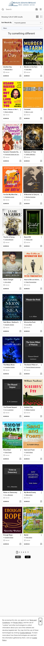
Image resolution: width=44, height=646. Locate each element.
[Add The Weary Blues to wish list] (20, 374)
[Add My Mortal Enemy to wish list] (41, 501)
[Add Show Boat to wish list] (20, 459)
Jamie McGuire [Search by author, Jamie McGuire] (9, 239)
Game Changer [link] (8, 280)
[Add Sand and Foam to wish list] (41, 459)
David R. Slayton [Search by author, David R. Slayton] (9, 325)
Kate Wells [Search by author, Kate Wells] (28, 69)
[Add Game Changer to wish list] (20, 289)
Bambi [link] (26, 535)
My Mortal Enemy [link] (30, 492)
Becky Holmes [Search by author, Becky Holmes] (9, 112)
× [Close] (40, 621)
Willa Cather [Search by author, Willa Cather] (29, 495)
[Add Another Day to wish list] (20, 76)
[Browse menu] (41, 9)
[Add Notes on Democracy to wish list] (20, 501)
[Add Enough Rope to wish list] (20, 544)
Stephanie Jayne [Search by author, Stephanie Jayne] (9, 197)
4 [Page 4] (23, 552)
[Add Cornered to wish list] (41, 118)
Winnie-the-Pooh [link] (30, 322)
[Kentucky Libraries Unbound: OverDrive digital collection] (22, 3)
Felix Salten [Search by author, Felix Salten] (29, 537)
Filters (5, 28)
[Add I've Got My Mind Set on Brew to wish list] (20, 203)
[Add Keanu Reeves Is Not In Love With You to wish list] (20, 118)
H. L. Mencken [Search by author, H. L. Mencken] (9, 495)
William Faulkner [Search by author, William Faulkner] (30, 410)
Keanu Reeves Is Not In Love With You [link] (11, 109)
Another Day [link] (7, 67)
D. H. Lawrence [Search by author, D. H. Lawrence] (9, 410)
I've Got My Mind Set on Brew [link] (11, 195)
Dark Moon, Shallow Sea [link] (11, 322)
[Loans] (36, 9)
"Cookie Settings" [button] (25, 633)
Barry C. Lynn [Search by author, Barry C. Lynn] (29, 112)
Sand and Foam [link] (29, 450)
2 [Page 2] (19, 552)
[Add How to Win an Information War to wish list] (41, 289)
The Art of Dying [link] (8, 237)
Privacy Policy (18, 623)
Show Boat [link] (7, 450)
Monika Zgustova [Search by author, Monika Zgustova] (30, 197)
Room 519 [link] (27, 237)
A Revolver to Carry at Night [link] (32, 195)
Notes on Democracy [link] (10, 492)
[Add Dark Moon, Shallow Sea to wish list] (20, 331)
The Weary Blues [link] (9, 365)
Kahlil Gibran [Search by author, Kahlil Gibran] (29, 452)
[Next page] (28, 552)
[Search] (2, 9)
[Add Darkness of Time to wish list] (41, 161)
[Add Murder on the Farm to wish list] (41, 76)
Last (27, 557)
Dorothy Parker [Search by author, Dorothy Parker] (9, 537)
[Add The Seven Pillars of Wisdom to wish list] (41, 374)
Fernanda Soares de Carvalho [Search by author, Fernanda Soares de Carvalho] (12, 154)
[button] (37, 17)
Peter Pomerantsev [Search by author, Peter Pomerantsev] (31, 282)
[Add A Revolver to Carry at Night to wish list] (41, 203)
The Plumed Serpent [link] (10, 407)
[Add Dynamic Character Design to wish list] (20, 161)
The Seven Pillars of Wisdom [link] (32, 365)
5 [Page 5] (25, 552)
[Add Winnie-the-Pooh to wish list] (41, 331)
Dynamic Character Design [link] (11, 152)
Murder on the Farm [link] (30, 67)
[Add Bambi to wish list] (41, 544)
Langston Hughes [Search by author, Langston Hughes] (10, 367)
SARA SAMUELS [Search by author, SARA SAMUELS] (30, 154)
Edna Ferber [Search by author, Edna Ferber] (8, 452)
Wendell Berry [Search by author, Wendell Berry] (9, 69)
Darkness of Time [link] (30, 152)
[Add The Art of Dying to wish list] (20, 246)
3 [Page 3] (21, 552)
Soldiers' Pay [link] (28, 407)
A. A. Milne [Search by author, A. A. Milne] (29, 325)
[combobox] (18, 9)
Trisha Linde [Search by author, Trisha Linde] (29, 239)
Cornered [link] (27, 109)
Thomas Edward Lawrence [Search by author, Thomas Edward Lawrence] (33, 367)
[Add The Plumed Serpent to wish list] (20, 416)
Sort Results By (6, 23)
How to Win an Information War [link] (32, 280)
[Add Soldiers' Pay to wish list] (41, 416)
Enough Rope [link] (8, 535)
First (18, 557)
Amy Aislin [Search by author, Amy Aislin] (8, 282)
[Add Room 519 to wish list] (41, 246)
